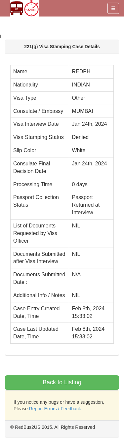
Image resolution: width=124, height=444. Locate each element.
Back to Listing (62, 382)
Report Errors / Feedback (55, 408)
